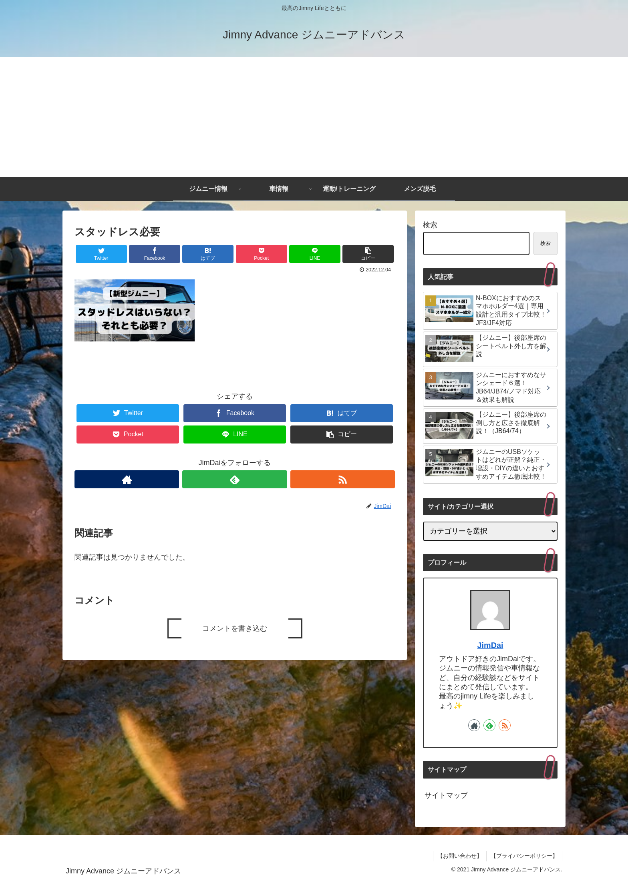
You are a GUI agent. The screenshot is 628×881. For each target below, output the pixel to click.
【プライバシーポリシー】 (524, 856)
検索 (430, 225)
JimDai (490, 645)
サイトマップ (446, 795)
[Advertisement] (314, 117)
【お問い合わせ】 (459, 856)
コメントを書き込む (234, 628)
